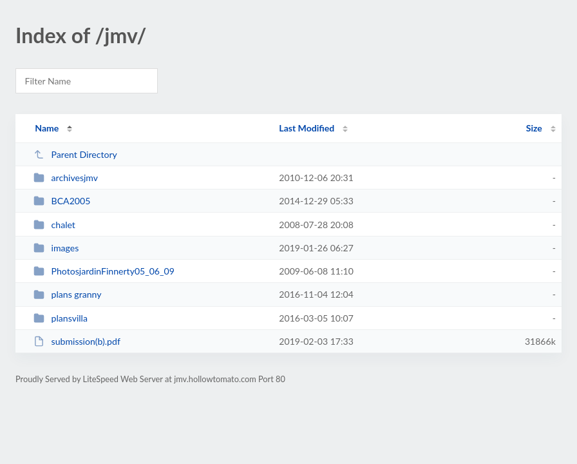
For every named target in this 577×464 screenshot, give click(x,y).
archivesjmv (65, 177)
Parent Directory (75, 154)
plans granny (67, 294)
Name (47, 127)
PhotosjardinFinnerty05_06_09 (104, 271)
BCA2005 (61, 200)
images (56, 247)
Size (534, 127)
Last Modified (306, 127)
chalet (54, 224)
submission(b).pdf (76, 341)
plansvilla (60, 318)
